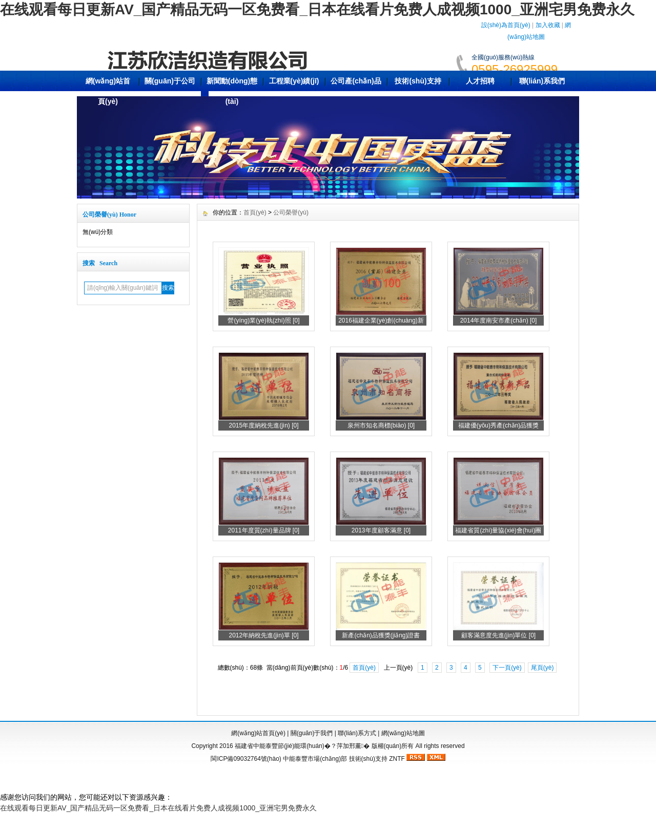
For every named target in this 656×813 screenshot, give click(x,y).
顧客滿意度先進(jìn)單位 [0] (498, 635)
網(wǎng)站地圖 (403, 733)
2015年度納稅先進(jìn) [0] (263, 425)
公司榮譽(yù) (291, 212)
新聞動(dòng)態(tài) (232, 91)
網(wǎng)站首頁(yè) (108, 91)
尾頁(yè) (542, 667)
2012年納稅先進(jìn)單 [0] (263, 635)
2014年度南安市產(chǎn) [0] (498, 320)
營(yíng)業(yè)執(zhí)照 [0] (263, 320)
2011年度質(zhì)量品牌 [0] (263, 530)
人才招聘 (480, 81)
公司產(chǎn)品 (356, 81)
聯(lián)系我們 (542, 81)
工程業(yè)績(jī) (294, 81)
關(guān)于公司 (170, 81)
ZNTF (397, 758)
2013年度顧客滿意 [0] (381, 530)
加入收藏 (548, 25)
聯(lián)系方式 (357, 733)
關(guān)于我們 (312, 733)
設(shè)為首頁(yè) (505, 25)
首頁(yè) (254, 212)
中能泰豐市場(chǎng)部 (315, 758)
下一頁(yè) (507, 667)
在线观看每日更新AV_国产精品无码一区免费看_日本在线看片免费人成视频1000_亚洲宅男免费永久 (317, 9)
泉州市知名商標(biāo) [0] (381, 425)
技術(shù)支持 (418, 81)
